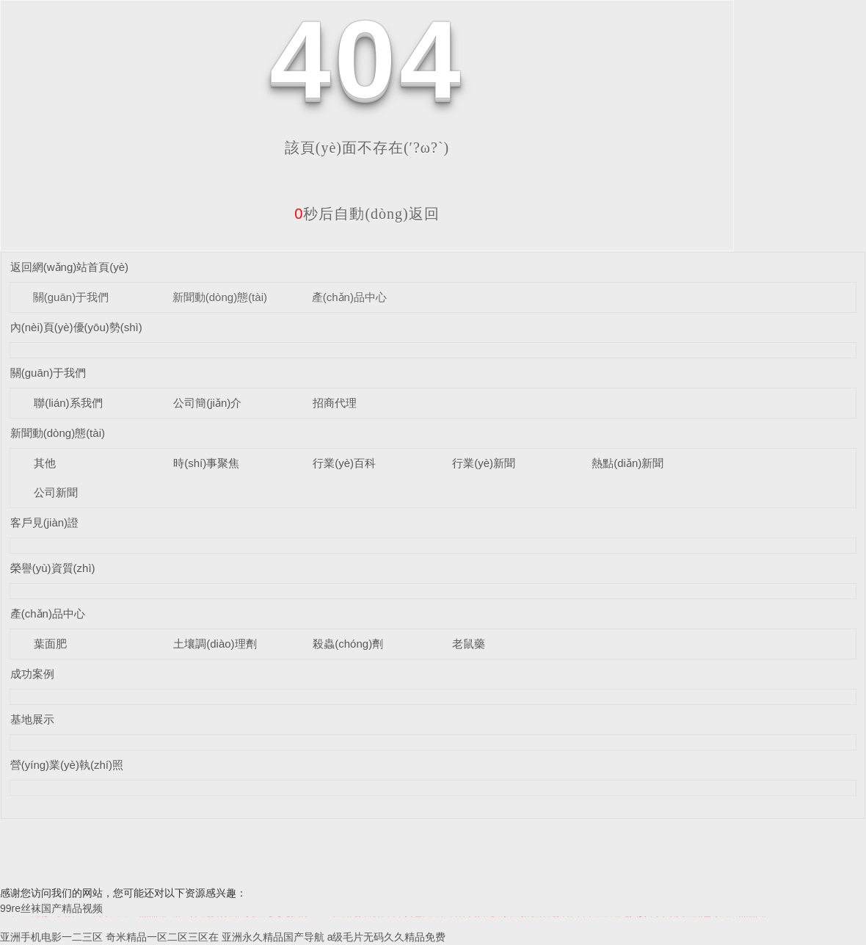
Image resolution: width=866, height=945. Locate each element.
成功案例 (32, 673)
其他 (45, 463)
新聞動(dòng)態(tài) (219, 297)
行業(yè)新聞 (483, 463)
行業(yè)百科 (344, 463)
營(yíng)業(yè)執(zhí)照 (66, 764)
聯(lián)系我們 (68, 403)
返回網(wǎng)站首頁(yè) (69, 267)
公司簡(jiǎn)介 (207, 403)
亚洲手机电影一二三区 (51, 937)
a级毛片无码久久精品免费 (386, 937)
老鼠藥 (468, 643)
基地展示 (32, 719)
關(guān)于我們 (71, 297)
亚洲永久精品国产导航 (273, 937)
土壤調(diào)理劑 (214, 643)
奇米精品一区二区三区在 (162, 937)
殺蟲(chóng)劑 (348, 643)
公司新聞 (56, 492)
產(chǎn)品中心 (349, 297)
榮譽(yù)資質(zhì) (52, 568)
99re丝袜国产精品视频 (51, 908)
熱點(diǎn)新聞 (627, 463)
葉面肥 (50, 643)
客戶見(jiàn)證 (44, 522)
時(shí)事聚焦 (206, 463)
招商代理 (335, 403)
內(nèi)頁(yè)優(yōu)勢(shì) (76, 327)
